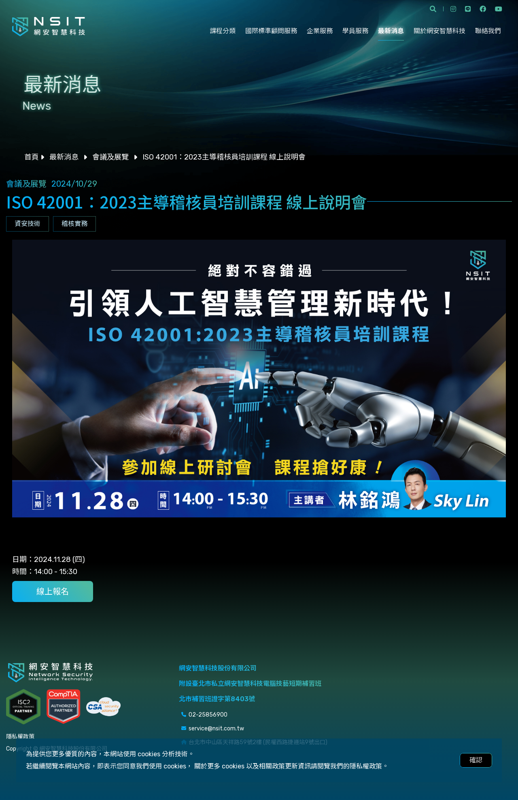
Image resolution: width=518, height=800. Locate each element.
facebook (483, 9)
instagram (453, 9)
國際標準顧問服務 (271, 31)
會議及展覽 (110, 157)
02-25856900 (208, 714)
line (468, 9)
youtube (498, 9)
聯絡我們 (488, 31)
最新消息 (391, 31)
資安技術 (27, 224)
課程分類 (223, 31)
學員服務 (355, 31)
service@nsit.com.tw (216, 728)
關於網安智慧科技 (439, 31)
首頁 (31, 157)
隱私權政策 (20, 736)
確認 (475, 760)
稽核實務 (74, 224)
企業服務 (320, 31)
